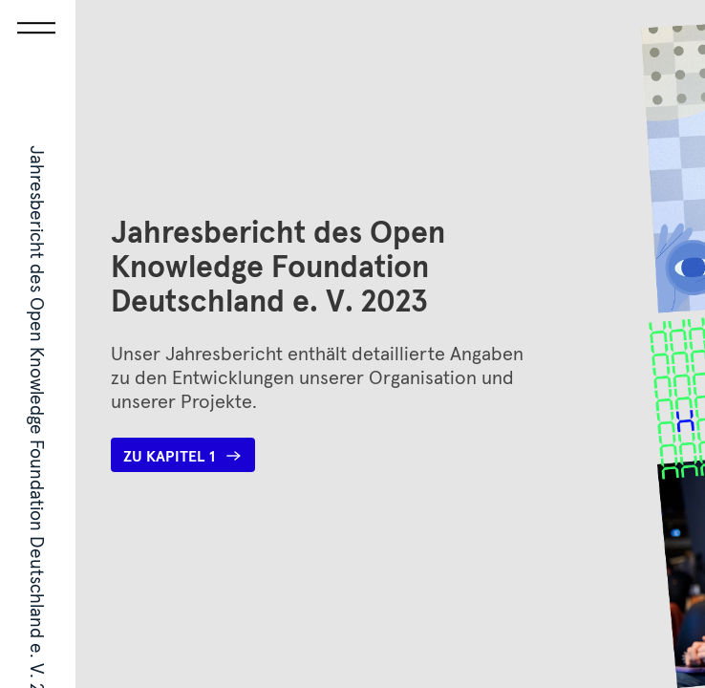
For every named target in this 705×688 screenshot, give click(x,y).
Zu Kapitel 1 (183, 455)
